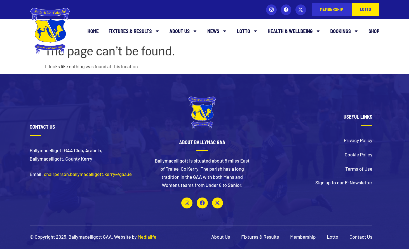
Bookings (344, 31)
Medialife (147, 236)
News (217, 31)
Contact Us (360, 236)
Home (93, 31)
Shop (373, 31)
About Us (184, 31)
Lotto (247, 31)
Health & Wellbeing (294, 31)
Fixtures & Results (134, 31)
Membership (303, 236)
